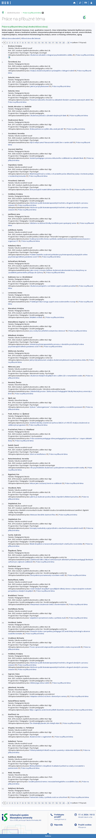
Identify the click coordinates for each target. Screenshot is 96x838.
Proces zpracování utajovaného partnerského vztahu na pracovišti (55, 647)
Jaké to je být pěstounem (39, 86)
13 (39, 43)
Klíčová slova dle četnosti (30, 38)
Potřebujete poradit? (59, 816)
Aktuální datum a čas (85, 817)
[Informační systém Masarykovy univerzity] (6, 3)
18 (56, 43)
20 (63, 43)
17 (53, 43)
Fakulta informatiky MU (33, 820)
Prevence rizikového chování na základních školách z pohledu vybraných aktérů (60, 100)
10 (28, 43)
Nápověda (58, 825)
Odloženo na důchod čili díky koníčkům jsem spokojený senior (53, 223)
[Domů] (74, 2)
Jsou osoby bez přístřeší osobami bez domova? (47, 331)
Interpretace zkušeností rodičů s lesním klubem (48, 604)
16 (49, 43)
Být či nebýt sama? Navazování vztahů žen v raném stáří (51, 142)
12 (35, 43)
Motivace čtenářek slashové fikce (43, 515)
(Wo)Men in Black (36, 317)
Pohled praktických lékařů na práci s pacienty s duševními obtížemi (55, 750)
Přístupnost (82, 827)
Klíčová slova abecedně (11, 38)
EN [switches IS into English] (85, 2)
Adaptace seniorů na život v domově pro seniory (48, 696)
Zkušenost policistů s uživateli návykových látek (48, 115)
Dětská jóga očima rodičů (39, 683)
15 (46, 43)
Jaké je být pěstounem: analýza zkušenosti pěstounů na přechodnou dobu (58, 360)
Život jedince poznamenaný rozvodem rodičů (47, 575)
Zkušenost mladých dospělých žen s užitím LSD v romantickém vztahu (56, 376)
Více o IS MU (14, 820)
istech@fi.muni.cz (60, 819)
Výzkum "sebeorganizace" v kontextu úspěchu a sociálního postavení (56, 407)
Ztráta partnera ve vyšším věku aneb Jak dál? (47, 129)
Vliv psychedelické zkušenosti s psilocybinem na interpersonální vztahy (57, 467)
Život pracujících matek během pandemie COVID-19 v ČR (51, 189)
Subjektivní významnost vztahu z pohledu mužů (48, 618)
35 (68, 43)
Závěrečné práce (13, 13)
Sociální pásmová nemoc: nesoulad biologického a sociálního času (53, 781)
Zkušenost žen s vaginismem (41, 737)
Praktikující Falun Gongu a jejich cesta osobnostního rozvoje (53, 302)
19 (60, 43)
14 (42, 43)
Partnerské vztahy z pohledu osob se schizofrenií (48, 797)
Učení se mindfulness (38, 454)
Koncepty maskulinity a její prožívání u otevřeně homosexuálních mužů (56, 528)
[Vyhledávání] (80, 2)
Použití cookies (85, 825)
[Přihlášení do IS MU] (91, 2)
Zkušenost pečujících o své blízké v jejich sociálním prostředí (53, 286)
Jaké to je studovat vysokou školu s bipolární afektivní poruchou (54, 497)
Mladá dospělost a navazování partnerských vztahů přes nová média (56, 544)
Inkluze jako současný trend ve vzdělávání (46, 483)
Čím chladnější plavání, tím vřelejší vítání (45, 723)
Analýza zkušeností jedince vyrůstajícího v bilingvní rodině (52, 71)
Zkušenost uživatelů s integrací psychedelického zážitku (51, 55)
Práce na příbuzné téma (32, 13)
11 (32, 43)
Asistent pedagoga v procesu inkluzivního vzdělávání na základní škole (57, 158)
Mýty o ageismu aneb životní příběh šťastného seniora (50, 710)
